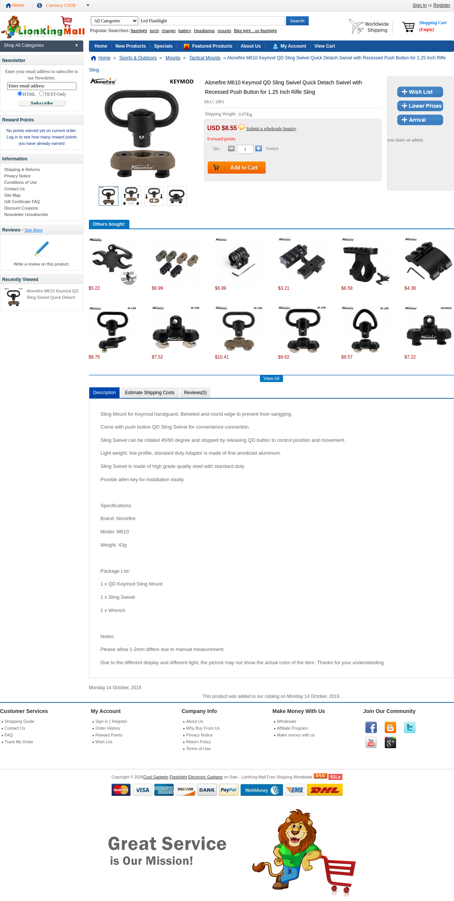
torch (154, 30)
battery (185, 30)
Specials (163, 46)
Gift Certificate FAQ (22, 201)
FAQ (9, 735)
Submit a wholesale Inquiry (271, 128)
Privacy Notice (17, 176)
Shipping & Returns (22, 169)
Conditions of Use (20, 182)
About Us (251, 46)
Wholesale (286, 721)
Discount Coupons (21, 208)
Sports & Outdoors (138, 58)
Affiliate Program (292, 728)
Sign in (101, 721)
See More (34, 230)
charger (169, 30)
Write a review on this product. (42, 264)
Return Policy (198, 741)
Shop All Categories (24, 45)
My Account (293, 46)
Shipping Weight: (221, 114)
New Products (130, 46)
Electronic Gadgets (205, 777)
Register (441, 5)
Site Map (12, 195)
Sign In (420, 5)
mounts (224, 30)
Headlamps (204, 30)
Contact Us (14, 188)
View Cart (324, 46)
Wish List (103, 741)
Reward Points (109, 735)
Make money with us (296, 735)
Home (18, 5)
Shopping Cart (432, 26)
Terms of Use (198, 748)
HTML (26, 94)
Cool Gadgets (155, 777)
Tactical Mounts (205, 58)
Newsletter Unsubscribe (26, 214)
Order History (107, 728)
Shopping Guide (19, 721)
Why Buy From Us (203, 728)
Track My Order (19, 741)
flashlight (139, 30)
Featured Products (212, 46)
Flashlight (178, 777)
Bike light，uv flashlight (255, 30)
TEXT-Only (52, 94)
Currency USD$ (61, 5)
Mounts (172, 58)
